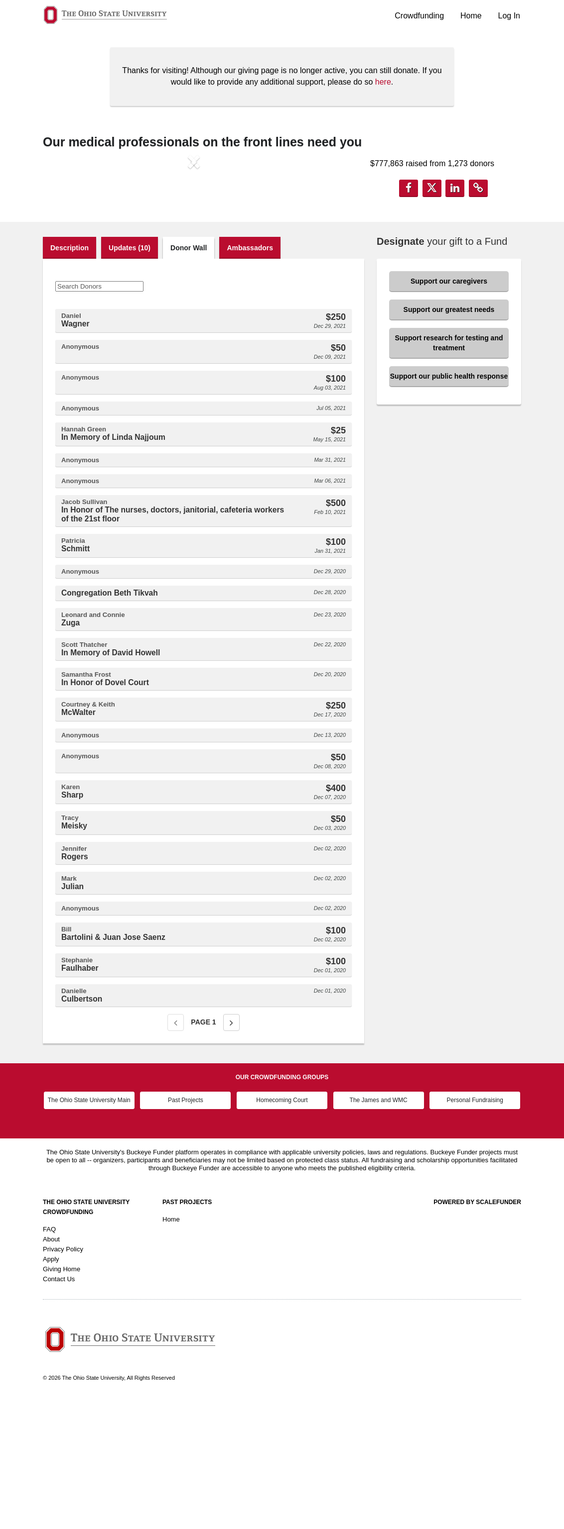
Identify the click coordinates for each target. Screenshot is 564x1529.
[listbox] (194, 244)
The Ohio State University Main (89, 1227)
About (51, 1366)
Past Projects (185, 1227)
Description (69, 375)
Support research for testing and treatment (449, 470)
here (383, 82)
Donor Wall (188, 375)
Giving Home (61, 1396)
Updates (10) (129, 375)
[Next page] (231, 1149)
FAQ (49, 1356)
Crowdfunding (419, 15)
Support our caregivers (449, 408)
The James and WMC (379, 1227)
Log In (509, 15)
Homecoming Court (281, 1227)
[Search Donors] (99, 413)
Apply (51, 1386)
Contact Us (59, 1406)
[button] (65, 244)
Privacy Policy (63, 1376)
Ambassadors (250, 375)
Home (471, 15)
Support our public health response (449, 503)
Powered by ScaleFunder (477, 1329)
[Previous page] (175, 1149)
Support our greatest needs (449, 436)
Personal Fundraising (475, 1227)
